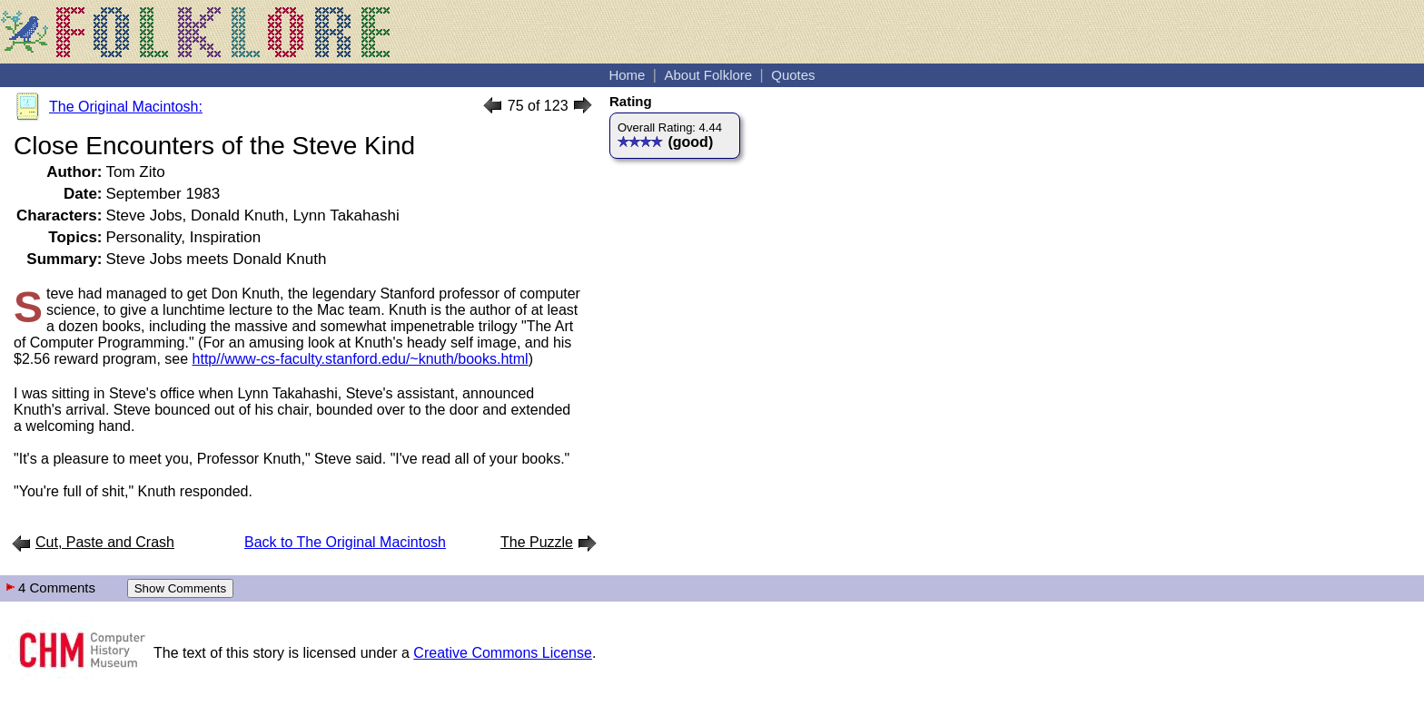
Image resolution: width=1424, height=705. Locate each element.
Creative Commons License (502, 653)
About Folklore (708, 75)
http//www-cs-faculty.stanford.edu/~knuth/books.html (361, 359)
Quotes (793, 75)
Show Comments (180, 588)
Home (626, 75)
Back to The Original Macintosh (345, 542)
